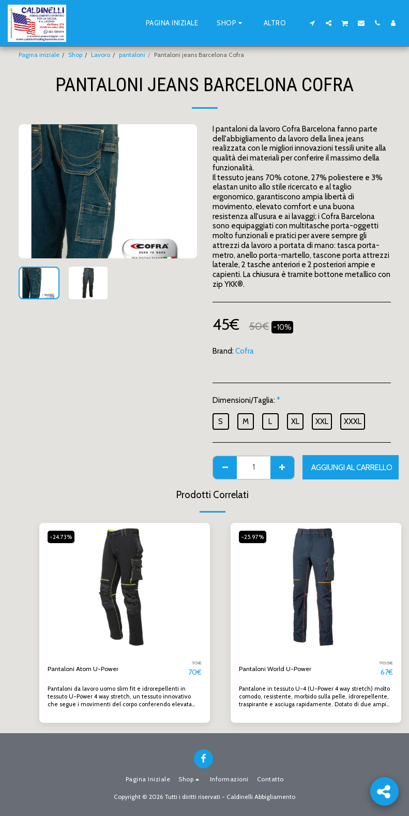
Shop (75, 55)
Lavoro (100, 55)
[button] (312, 22)
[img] (124, 587)
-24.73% (63, 537)
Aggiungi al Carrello (351, 467)
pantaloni (132, 55)
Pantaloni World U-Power (281, 668)
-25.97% (255, 537)
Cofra (244, 351)
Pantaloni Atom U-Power (90, 668)
